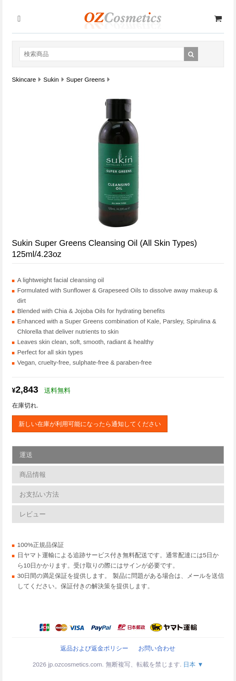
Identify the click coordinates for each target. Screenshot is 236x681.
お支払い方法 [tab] (39, 494)
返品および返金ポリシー (94, 648)
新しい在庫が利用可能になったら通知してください (90, 423)
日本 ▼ (193, 664)
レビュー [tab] (32, 514)
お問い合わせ (156, 648)
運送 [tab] (26, 454)
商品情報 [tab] (32, 474)
